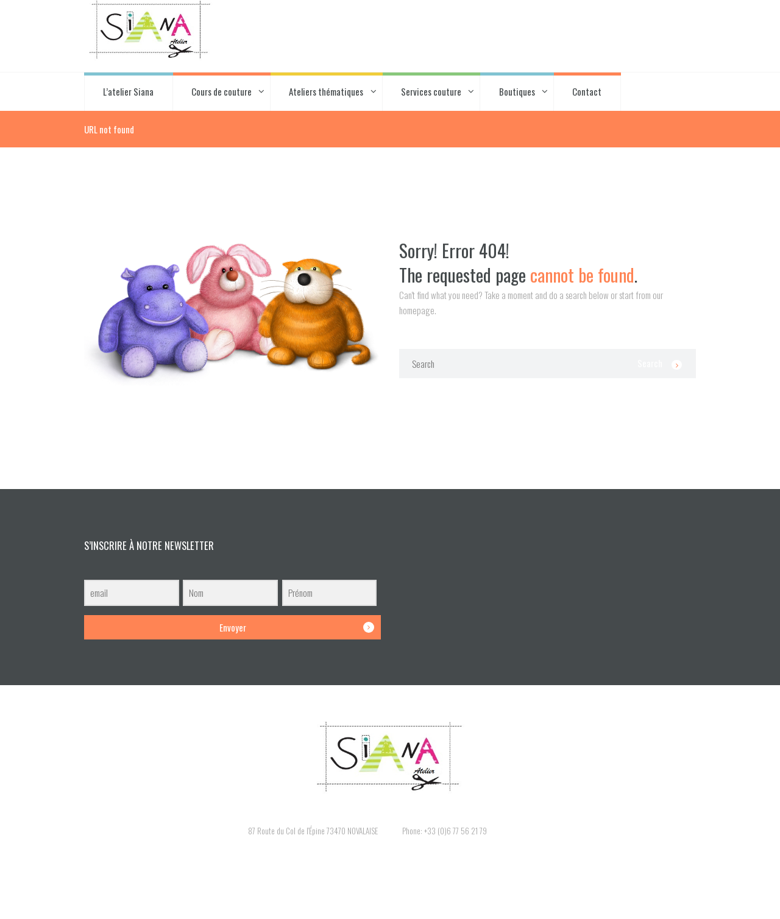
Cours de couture (221, 91)
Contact (586, 91)
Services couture (431, 91)
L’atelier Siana (128, 91)
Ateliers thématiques (326, 91)
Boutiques (517, 91)
